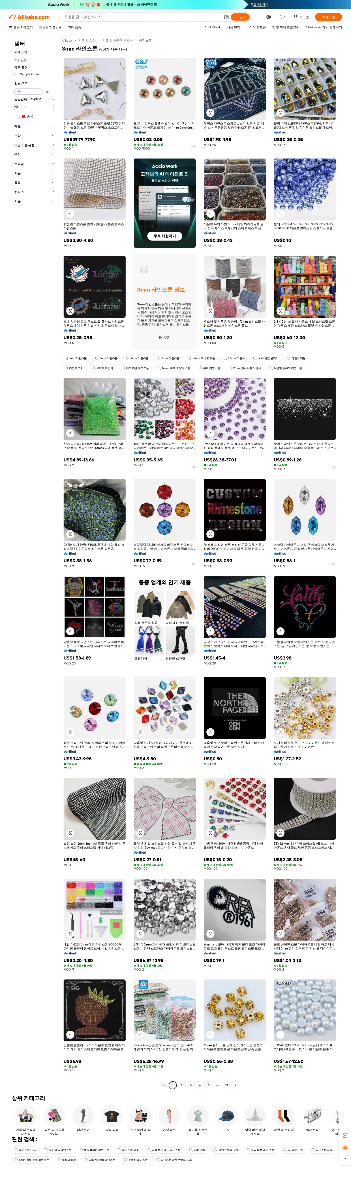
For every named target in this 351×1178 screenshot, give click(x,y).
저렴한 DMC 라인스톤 (100, 1160)
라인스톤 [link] (145, 40)
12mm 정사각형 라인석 (245, 368)
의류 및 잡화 (87, 40)
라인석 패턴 (296, 358)
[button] (226, 17)
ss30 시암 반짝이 (265, 358)
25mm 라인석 (234, 358)
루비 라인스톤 (209, 368)
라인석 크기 (74, 368)
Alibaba (67, 40)
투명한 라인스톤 (136, 1160)
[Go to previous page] (164, 1085)
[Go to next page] (235, 1085)
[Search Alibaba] (142, 17)
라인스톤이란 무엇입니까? (174, 1160)
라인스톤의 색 (322, 1150)
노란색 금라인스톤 (58, 1150)
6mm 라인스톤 (106, 358)
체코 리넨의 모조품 (135, 368)
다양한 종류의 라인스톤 (285, 368)
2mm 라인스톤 (137, 358)
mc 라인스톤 (293, 1150)
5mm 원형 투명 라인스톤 (32, 1160)
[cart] (283, 17)
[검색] (240, 17)
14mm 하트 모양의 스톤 (173, 368)
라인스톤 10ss (25, 1150)
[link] (345, 1135)
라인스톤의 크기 (226, 1150)
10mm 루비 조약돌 (201, 358)
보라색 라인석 (102, 368)
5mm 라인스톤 (168, 358)
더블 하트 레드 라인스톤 (164, 1150)
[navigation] (34, 563)
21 (226, 1085)
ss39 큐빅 (197, 1150)
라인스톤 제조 (128, 1150)
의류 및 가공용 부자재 (117, 40)
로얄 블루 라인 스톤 (260, 1150)
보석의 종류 (67, 1160)
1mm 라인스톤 (76, 358)
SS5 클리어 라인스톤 (94, 1150)
